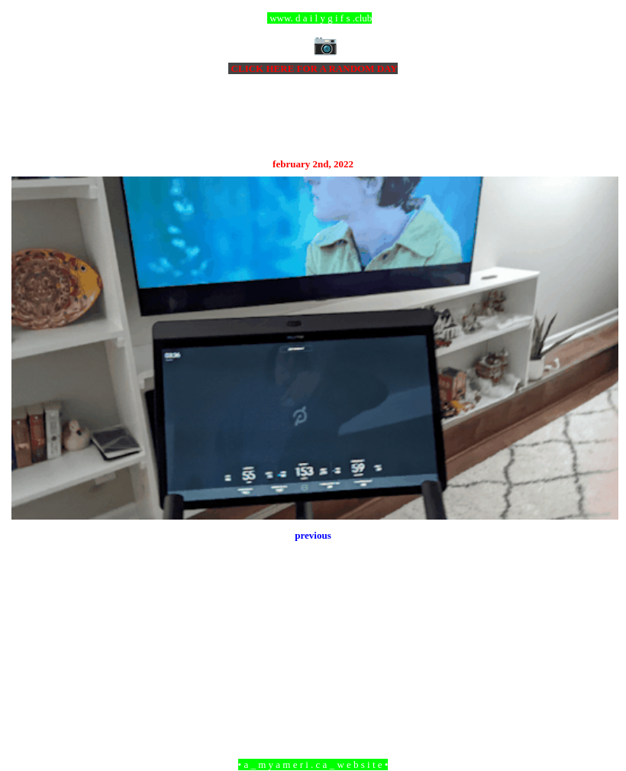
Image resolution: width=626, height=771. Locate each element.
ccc (313, 18)
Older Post (597, 681)
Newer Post (30, 681)
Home (315, 681)
